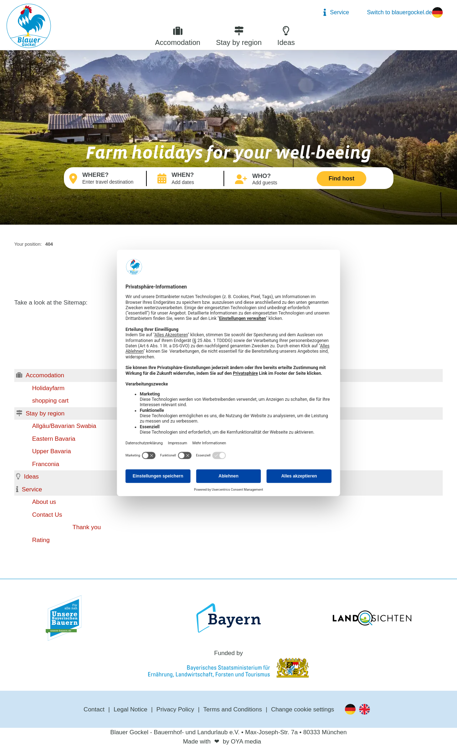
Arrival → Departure (195, 182)
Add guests (264, 182)
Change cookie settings (302, 709)
